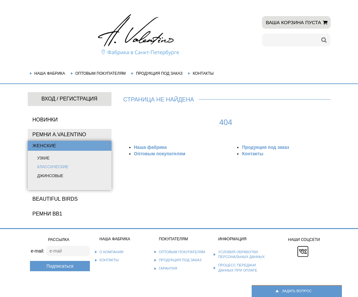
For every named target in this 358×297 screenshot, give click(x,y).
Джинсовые (50, 176)
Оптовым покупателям (100, 73)
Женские (44, 145)
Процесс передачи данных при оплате (237, 267)
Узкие (43, 158)
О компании (112, 252)
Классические (53, 167)
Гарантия (168, 268)
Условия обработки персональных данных (241, 254)
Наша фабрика (49, 73)
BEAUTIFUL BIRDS (55, 199)
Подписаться (59, 266)
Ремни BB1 (47, 213)
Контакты (203, 73)
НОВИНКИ (45, 119)
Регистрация (78, 98)
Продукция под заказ (159, 73)
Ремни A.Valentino (59, 134)
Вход (48, 98)
